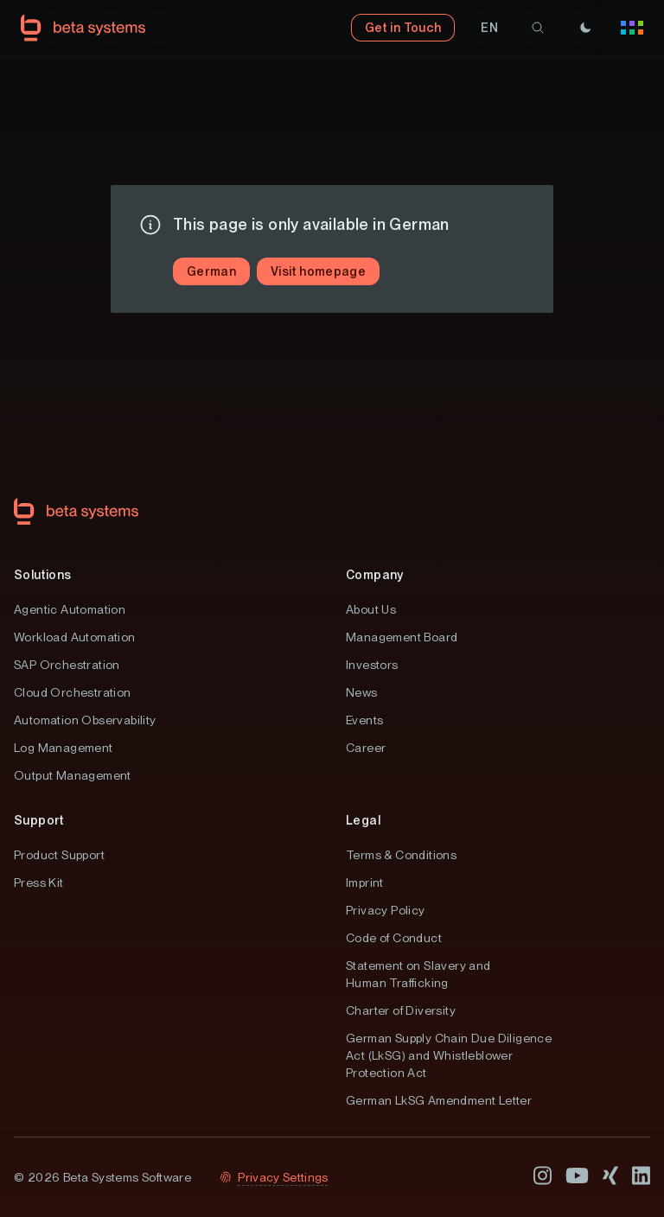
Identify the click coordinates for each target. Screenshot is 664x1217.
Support (39, 820)
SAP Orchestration (67, 665)
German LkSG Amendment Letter (439, 1100)
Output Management (72, 775)
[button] (489, 27)
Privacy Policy (385, 910)
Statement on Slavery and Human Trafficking (418, 974)
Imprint (365, 882)
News (362, 692)
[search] (538, 27)
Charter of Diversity (401, 1010)
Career (366, 748)
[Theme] (585, 28)
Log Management (63, 748)
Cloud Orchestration (72, 692)
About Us (371, 609)
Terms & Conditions (401, 855)
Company (375, 575)
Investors (372, 665)
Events (364, 720)
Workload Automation (75, 637)
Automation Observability (85, 720)
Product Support (59, 855)
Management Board (401, 637)
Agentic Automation (69, 609)
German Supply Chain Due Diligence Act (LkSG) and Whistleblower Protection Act (449, 1055)
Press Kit (39, 882)
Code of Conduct (394, 938)
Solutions (43, 575)
